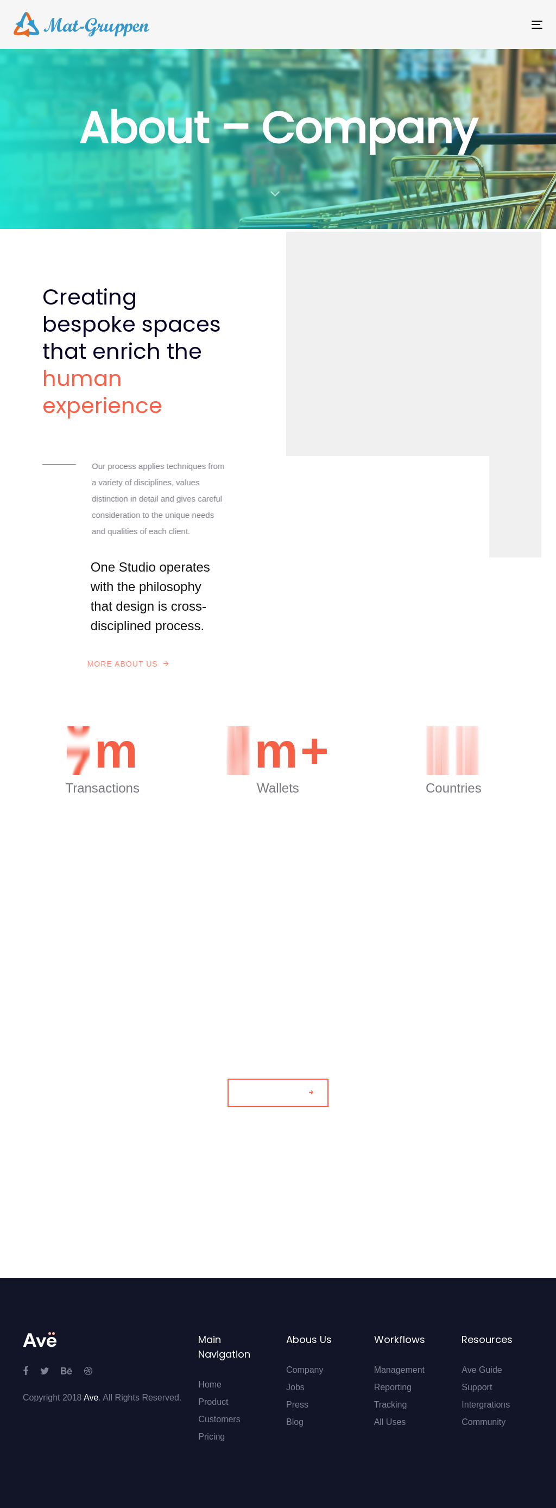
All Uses (390, 1422)
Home (210, 1384)
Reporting (393, 1387)
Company (304, 1369)
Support (477, 1387)
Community (484, 1422)
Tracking (390, 1404)
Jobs (295, 1387)
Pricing (211, 1436)
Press (297, 1404)
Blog (295, 1422)
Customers (219, 1419)
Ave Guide (482, 1369)
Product (213, 1401)
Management (399, 1369)
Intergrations (486, 1404)
